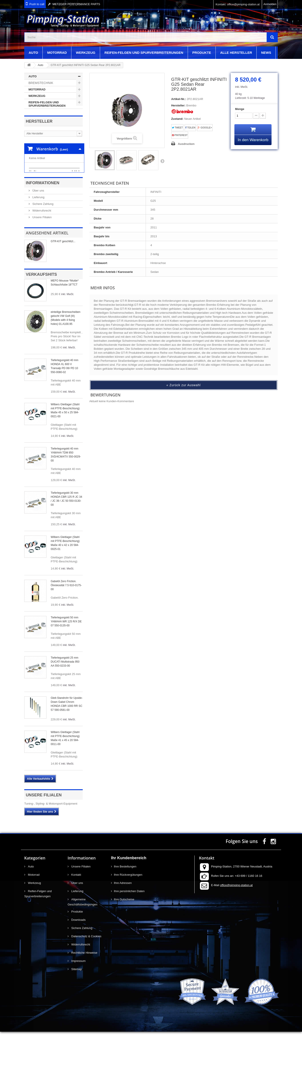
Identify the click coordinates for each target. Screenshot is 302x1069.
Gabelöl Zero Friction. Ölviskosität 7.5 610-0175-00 (66, 622)
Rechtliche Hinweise (83, 990)
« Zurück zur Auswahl (183, 385)
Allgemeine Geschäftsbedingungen (82, 939)
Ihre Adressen (123, 920)
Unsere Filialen (42, 254)
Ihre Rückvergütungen (128, 912)
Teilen (190, 127)
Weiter (162, 161)
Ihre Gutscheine (124, 936)
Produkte (201, 52)
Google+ (205, 127)
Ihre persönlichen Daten (129, 928)
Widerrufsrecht (41, 248)
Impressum (78, 998)
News (266, 52)
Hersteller (39, 121)
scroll (290, 1057)
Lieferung (38, 234)
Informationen (42, 220)
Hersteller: (178, 105)
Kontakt (75, 912)
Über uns (38, 228)
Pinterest (180, 135)
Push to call (36, 4)
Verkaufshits (41, 312)
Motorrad (57, 52)
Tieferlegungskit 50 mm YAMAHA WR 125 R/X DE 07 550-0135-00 (66, 658)
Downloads (78, 957)
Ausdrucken (186, 144)
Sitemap (76, 1006)
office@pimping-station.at (236, 922)
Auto (33, 52)
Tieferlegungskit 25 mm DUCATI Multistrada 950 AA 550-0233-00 (65, 699)
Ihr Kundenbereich (128, 895)
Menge (239, 109)
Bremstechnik (40, 83)
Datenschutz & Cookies (85, 973)
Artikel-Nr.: (178, 99)
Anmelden (269, 4)
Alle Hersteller (236, 52)
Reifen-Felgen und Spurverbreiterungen (144, 52)
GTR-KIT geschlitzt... (63, 278)
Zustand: (177, 118)
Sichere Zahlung (42, 241)
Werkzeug (85, 52)
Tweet (177, 127)
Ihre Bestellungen (125, 903)
